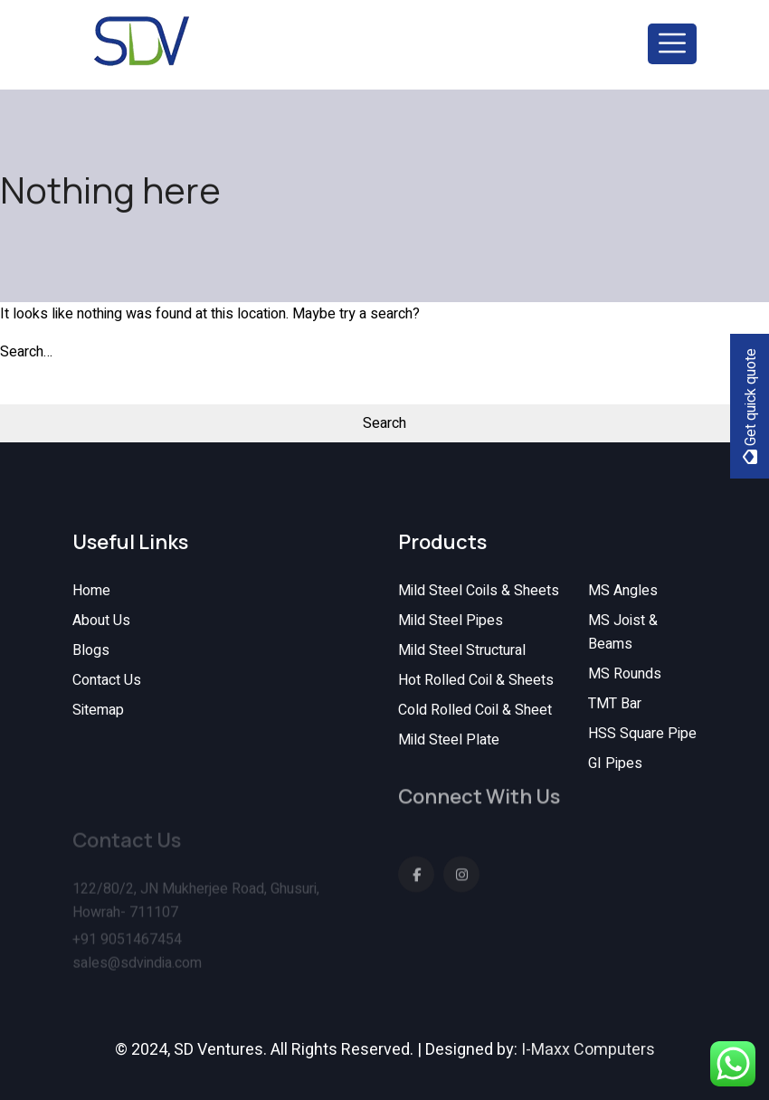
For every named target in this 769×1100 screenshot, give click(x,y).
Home (91, 591)
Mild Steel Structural (462, 650)
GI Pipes (615, 763)
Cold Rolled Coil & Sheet (475, 710)
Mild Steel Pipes (450, 620)
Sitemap (98, 710)
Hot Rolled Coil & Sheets (476, 680)
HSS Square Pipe (642, 733)
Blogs (90, 650)
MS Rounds (624, 674)
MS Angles (623, 591)
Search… (26, 352)
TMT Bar (614, 704)
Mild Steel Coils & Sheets (478, 591)
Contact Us (106, 680)
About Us (101, 620)
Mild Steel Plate (448, 740)
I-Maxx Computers (588, 1050)
